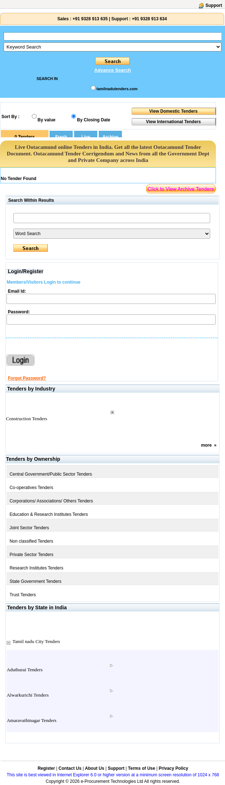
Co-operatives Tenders (31, 487)
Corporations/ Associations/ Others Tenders (51, 501)
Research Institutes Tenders (36, 568)
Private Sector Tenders (31, 554)
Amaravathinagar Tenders (31, 720)
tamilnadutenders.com (117, 89)
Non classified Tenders (31, 541)
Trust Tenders (22, 594)
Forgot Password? (27, 378)
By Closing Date (93, 119)
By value (46, 119)
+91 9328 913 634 (149, 18)
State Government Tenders (35, 581)
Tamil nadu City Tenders (36, 641)
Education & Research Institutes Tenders (48, 514)
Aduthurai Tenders (24, 669)
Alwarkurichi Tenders (27, 695)
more (206, 445)
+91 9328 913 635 (89, 18)
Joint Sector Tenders (29, 527)
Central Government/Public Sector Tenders (50, 474)
